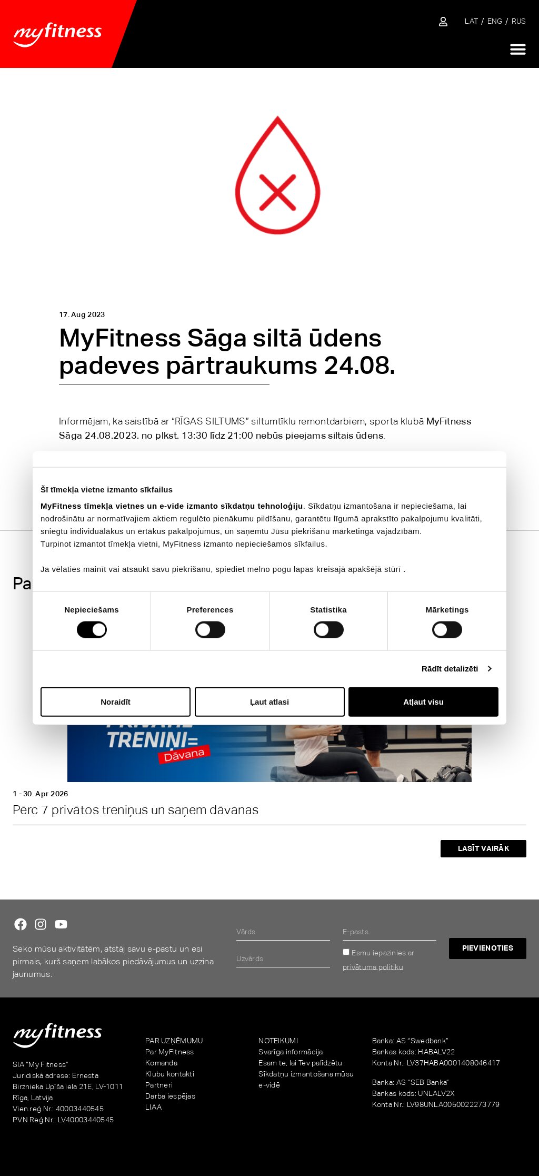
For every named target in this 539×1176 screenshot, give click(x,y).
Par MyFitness (169, 1051)
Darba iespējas (170, 1096)
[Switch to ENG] (495, 21)
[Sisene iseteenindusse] (443, 21)
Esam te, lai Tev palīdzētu (300, 1063)
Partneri (159, 1085)
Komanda (161, 1063)
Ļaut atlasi (269, 701)
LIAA (153, 1107)
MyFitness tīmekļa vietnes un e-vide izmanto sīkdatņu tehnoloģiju (172, 505)
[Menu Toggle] (518, 49)
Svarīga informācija (290, 1051)
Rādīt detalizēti (450, 668)
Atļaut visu (423, 701)
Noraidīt (116, 701)
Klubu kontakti (169, 1074)
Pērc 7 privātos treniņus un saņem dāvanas (136, 810)
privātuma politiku (373, 966)
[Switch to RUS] (519, 21)
